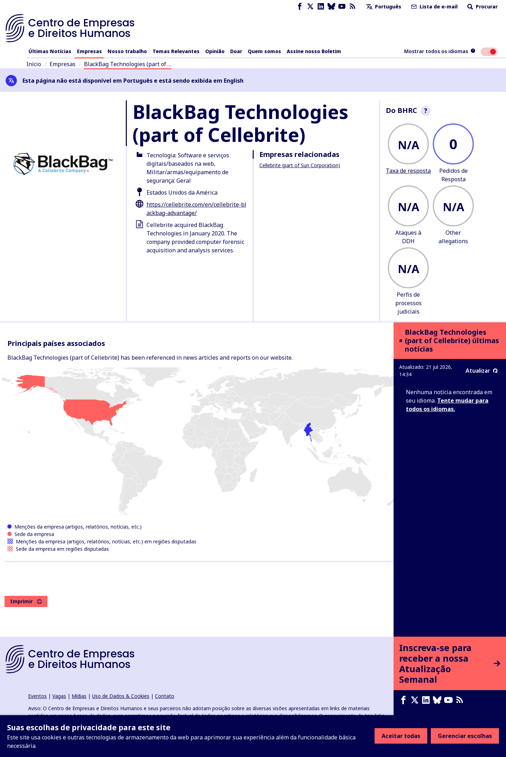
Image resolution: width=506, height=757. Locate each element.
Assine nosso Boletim (314, 51)
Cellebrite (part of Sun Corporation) (299, 165)
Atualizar (482, 370)
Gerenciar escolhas (465, 736)
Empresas (89, 51)
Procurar (482, 6)
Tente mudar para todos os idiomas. (447, 405)
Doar (236, 51)
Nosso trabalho (127, 51)
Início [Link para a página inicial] (33, 64)
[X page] (310, 6)
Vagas (59, 696)
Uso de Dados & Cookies (120, 696)
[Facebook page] (300, 6)
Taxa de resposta (408, 171)
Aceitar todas (401, 736)
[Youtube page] (342, 6)
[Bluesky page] (331, 6)
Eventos (37, 696)
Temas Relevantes (176, 51)
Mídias (79, 696)
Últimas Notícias (49, 51)
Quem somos (264, 51)
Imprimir (26, 601)
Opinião (215, 51)
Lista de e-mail (434, 6)
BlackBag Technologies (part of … (127, 64)
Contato (164, 696)
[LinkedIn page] (321, 6)
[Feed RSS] (352, 6)
